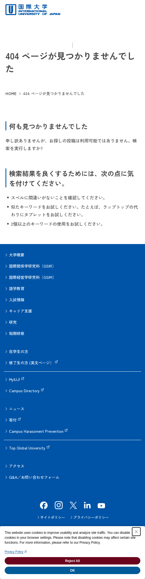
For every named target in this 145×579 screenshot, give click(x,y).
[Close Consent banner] (136, 532)
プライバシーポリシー (91, 517)
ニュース (16, 408)
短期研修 (16, 333)
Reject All (72, 561)
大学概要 (16, 254)
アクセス (16, 466)
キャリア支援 (20, 311)
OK (72, 570)
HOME (10, 93)
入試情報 (16, 299)
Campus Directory (24, 390)
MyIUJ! (14, 379)
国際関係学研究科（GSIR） (32, 266)
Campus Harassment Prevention (36, 431)
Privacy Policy (14, 551)
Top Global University (27, 448)
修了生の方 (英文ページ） (31, 362)
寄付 (13, 420)
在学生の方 (18, 351)
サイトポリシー (52, 517)
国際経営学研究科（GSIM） (32, 277)
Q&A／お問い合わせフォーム (34, 477)
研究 (13, 322)
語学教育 (16, 288)
